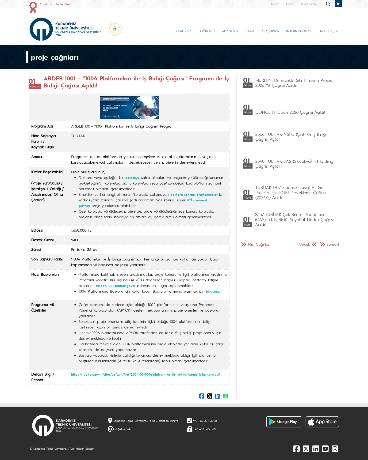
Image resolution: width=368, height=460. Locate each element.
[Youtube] (325, 448)
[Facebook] (296, 448)
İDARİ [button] (250, 31)
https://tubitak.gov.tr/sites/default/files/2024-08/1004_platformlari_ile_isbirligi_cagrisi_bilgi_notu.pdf (145, 374)
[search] (328, 3)
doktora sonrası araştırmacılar (194, 194)
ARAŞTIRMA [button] (270, 31)
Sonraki (332, 244)
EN (338, 3)
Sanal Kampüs (309, 4)
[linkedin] (315, 448)
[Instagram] (335, 448)
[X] (306, 448)
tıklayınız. (213, 291)
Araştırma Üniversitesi (55, 4)
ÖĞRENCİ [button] (207, 31)
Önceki (304, 244)
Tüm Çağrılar (259, 244)
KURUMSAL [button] (184, 31)
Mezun (290, 4)
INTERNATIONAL (298, 31)
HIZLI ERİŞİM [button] (328, 31)
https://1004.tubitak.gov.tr (115, 285)
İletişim (275, 4)
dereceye (132, 177)
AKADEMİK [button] (230, 31)
